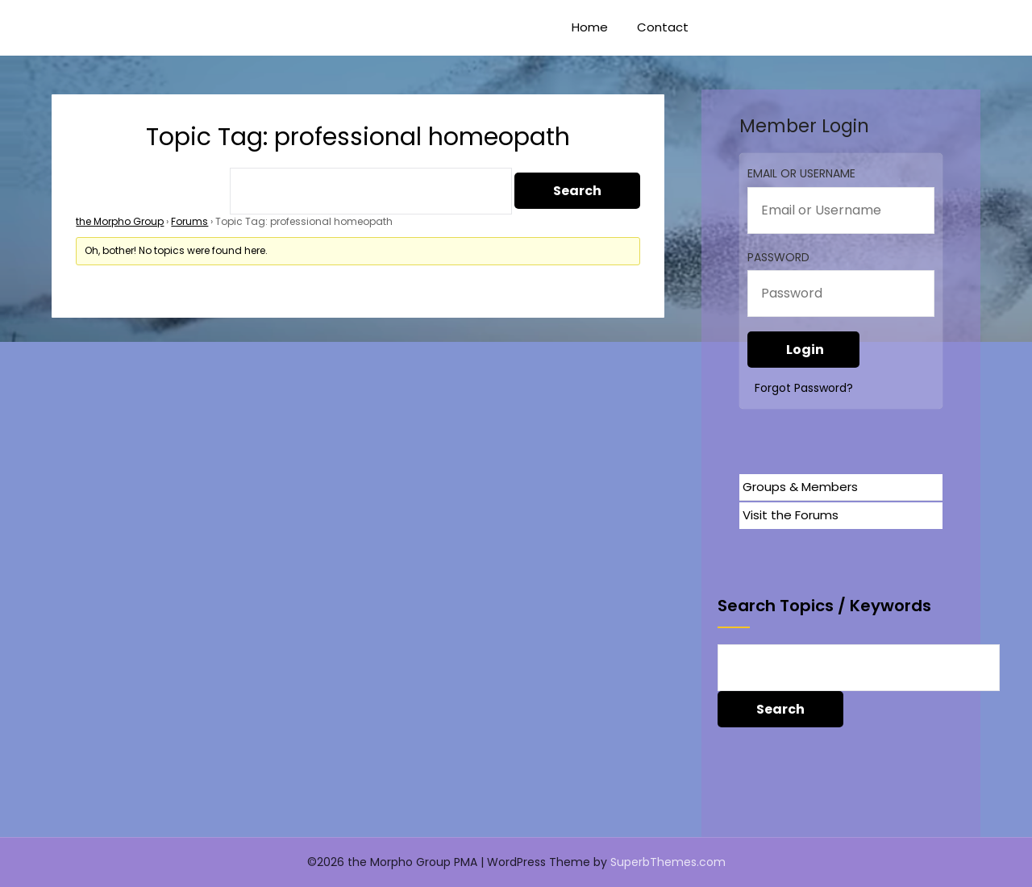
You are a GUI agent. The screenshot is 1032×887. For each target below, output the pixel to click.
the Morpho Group (120, 221)
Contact (663, 27)
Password (778, 257)
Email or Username (801, 173)
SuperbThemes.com (668, 862)
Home (590, 27)
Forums (189, 221)
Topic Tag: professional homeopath (358, 137)
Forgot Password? (804, 388)
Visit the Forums (790, 514)
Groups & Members (800, 486)
